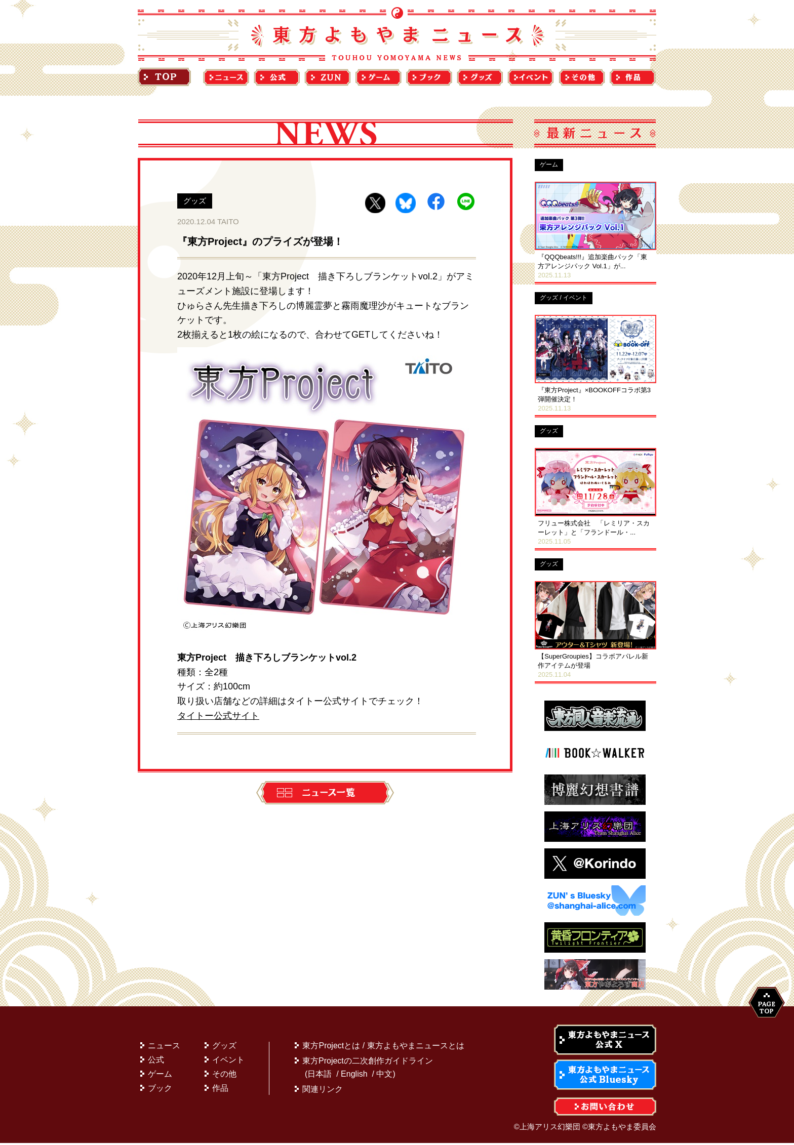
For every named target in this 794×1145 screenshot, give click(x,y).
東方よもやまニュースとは (415, 1047)
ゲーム (160, 1076)
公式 (156, 1061)
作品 (220, 1090)
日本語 (319, 1076)
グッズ (224, 1047)
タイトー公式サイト (218, 716)
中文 (384, 1076)
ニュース (164, 1047)
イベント (228, 1061)
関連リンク (322, 1091)
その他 (224, 1076)
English (354, 1076)
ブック (160, 1090)
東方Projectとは (331, 1047)
